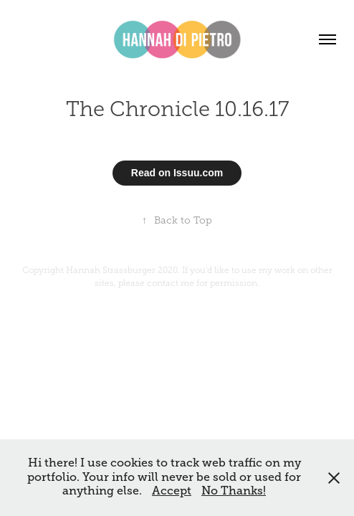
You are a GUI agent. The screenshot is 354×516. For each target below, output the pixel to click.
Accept (171, 490)
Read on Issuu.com (177, 172)
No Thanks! (233, 490)
